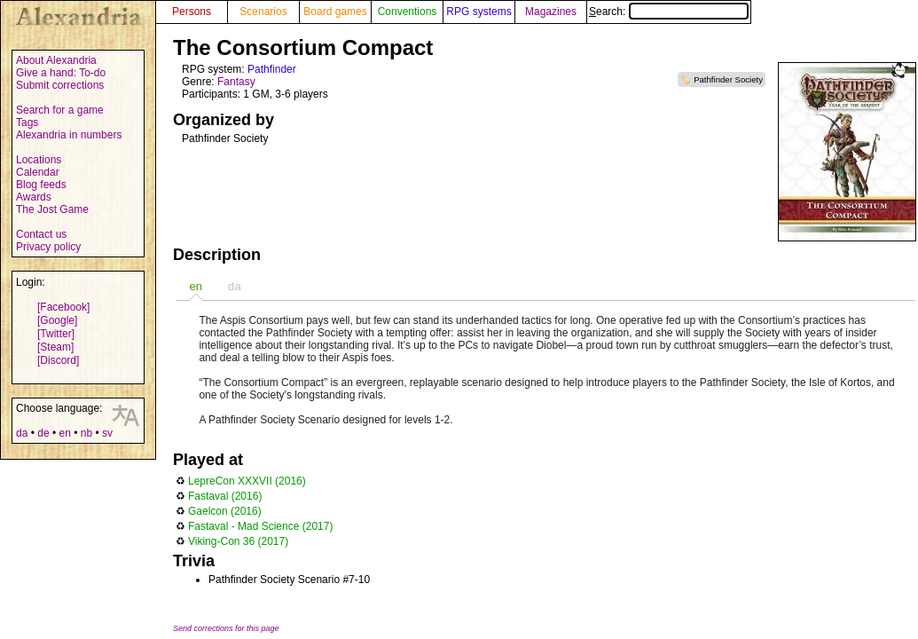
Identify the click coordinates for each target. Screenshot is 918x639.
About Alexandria (56, 60)
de (43, 433)
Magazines (551, 11)
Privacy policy (48, 247)
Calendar (37, 172)
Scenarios (262, 11)
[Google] (57, 320)
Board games (334, 11)
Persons (191, 11)
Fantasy (236, 81)
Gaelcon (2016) (225, 511)
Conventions (407, 11)
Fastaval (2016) (225, 496)
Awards (33, 197)
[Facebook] (63, 307)
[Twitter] (56, 333)
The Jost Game (52, 209)
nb (86, 433)
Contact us (41, 234)
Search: (669, 11)
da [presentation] (234, 286)
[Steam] (55, 347)
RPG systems (478, 11)
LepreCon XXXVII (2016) (247, 481)
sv (107, 433)
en (64, 433)
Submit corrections (60, 85)
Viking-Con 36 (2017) (238, 541)
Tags (27, 122)
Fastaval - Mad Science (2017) (260, 526)
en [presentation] (195, 286)
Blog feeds (41, 184)
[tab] (195, 286)
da (21, 433)
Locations (38, 160)
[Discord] (58, 360)
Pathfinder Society (728, 79)
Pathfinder (271, 69)
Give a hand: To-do (61, 73)
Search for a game (60, 110)
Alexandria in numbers (69, 135)
